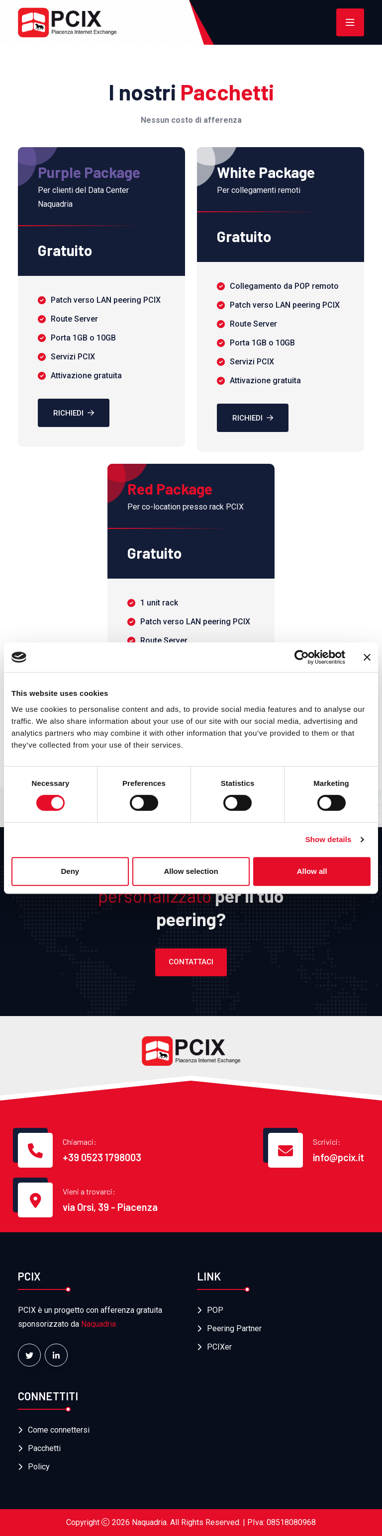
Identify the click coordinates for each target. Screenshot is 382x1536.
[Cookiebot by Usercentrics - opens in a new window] (301, 657)
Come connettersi (59, 1430)
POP (215, 1310)
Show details (328, 839)
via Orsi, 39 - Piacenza (110, 1207)
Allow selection (191, 871)
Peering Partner (234, 1328)
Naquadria (98, 1324)
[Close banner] (367, 657)
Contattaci (191, 961)
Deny (70, 871)
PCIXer (219, 1347)
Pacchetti (44, 1448)
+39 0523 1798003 (102, 1157)
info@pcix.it (338, 1157)
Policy (39, 1466)
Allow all (312, 871)
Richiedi (73, 413)
